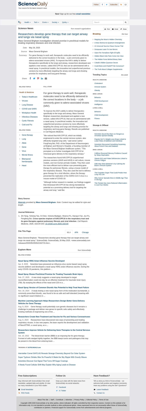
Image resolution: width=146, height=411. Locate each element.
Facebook (62, 387)
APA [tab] (76, 232)
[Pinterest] (38, 78)
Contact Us (100, 393)
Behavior (97, 97)
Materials (22, 202)
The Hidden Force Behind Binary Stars (108, 59)
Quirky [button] (65, 22)
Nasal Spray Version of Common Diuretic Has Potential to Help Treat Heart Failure (53, 288)
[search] (125, 22)
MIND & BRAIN (97, 94)
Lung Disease (27, 105)
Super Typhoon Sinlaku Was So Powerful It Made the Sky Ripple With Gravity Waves (52, 357)
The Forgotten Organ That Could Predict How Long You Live (110, 173)
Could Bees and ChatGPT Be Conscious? (109, 66)
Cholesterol (98, 83)
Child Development (101, 101)
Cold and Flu (27, 125)
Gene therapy (27, 135)
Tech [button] (36, 22)
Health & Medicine (26, 92)
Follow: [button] (96, 4)
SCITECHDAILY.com (34, 347)
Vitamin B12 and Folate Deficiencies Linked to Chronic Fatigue (110, 159)
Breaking (96, 34)
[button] (107, 29)
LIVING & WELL (98, 108)
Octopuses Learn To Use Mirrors (105, 49)
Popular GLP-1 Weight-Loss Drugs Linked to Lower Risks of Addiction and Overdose (110, 140)
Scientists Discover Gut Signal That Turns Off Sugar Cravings (43, 361)
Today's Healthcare (29, 97)
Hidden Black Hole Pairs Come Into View (108, 56)
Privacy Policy (79, 400)
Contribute (59, 400)
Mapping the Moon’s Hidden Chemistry (108, 39)
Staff (52, 400)
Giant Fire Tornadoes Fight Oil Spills (107, 53)
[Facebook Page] (102, 4)
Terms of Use (103, 400)
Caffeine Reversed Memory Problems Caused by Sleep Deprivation (110, 154)
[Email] (45, 78)
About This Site (43, 400)
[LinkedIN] (42, 78)
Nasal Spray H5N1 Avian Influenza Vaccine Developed (41, 261)
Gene (24, 147)
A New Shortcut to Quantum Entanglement (109, 43)
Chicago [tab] (85, 232)
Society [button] (55, 22)
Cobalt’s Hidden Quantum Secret (106, 63)
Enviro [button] (45, 22)
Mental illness (27, 155)
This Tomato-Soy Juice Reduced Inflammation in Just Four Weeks (110, 184)
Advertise (68, 400)
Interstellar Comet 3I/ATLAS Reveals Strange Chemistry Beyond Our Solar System (51, 353)
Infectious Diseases (30, 117)
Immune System (100, 87)
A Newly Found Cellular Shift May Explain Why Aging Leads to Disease (47, 365)
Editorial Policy (91, 400)
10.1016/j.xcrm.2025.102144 (56, 224)
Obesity (97, 90)
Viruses (25, 101)
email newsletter (83, 14)
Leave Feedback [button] (102, 389)
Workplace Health (29, 113)
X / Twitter (62, 391)
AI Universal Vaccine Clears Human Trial (108, 46)
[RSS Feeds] (121, 4)
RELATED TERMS (25, 130)
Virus (24, 151)
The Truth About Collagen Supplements (108, 69)
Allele (24, 143)
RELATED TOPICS (25, 87)
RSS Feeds (25, 393)
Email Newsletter (27, 389)
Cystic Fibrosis (28, 121)
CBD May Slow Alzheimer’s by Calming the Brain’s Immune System (109, 164)
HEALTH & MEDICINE (100, 80)
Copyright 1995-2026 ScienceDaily (33, 403)
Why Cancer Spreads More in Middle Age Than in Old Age (111, 179)
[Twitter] (34, 78)
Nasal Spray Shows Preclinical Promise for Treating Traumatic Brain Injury (50, 274)
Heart (24, 166)
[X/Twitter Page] (106, 4)
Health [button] (27, 22)
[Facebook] (30, 78)
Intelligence (98, 104)
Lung (24, 139)
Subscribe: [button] (114, 4)
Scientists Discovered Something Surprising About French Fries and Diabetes (109, 145)
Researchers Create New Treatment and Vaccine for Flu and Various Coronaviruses (54, 317)
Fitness (97, 118)
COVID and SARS (29, 109)
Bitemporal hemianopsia (27, 160)
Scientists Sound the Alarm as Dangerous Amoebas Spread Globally (109, 135)
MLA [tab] (69, 232)
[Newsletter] (125, 4)
